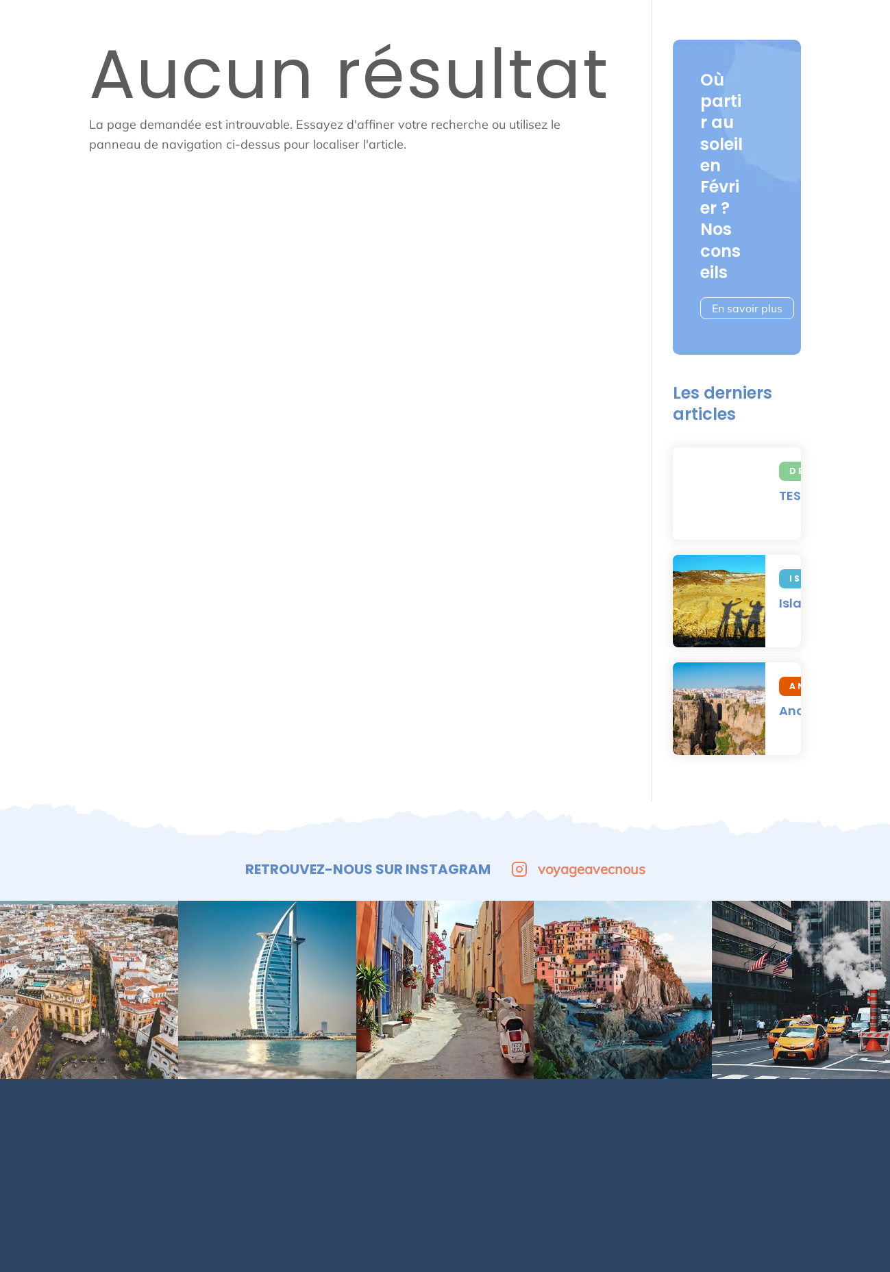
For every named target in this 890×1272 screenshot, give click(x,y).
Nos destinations (295, 1129)
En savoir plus (747, 308)
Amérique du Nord (636, 20)
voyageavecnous (578, 868)
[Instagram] (801, 1138)
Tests (801, 20)
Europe (342, 20)
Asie (739, 20)
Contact (429, 1129)
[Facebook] (760, 1138)
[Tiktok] (842, 1138)
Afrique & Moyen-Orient (471, 20)
